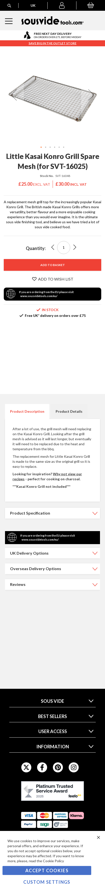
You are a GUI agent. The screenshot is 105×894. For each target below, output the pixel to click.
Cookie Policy (53, 861)
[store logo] (52, 20)
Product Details (69, 411)
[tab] (27, 411)
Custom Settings (46, 882)
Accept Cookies (46, 870)
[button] (62, 5)
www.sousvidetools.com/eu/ (38, 296)
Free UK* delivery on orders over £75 (55, 315)
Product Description (27, 411)
